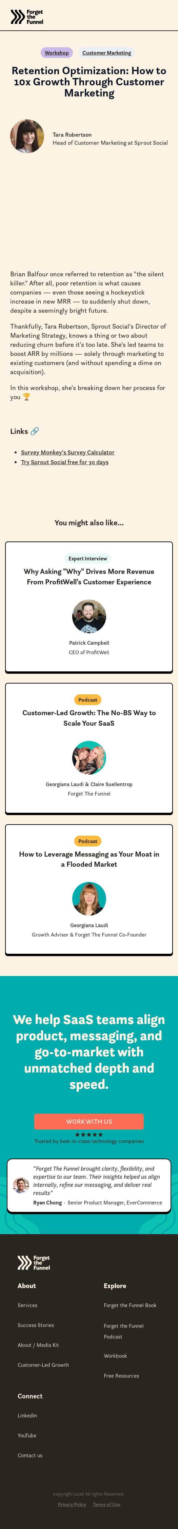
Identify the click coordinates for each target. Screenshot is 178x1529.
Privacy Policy (72, 1504)
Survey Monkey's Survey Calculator (68, 452)
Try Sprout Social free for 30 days (64, 462)
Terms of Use (106, 1504)
